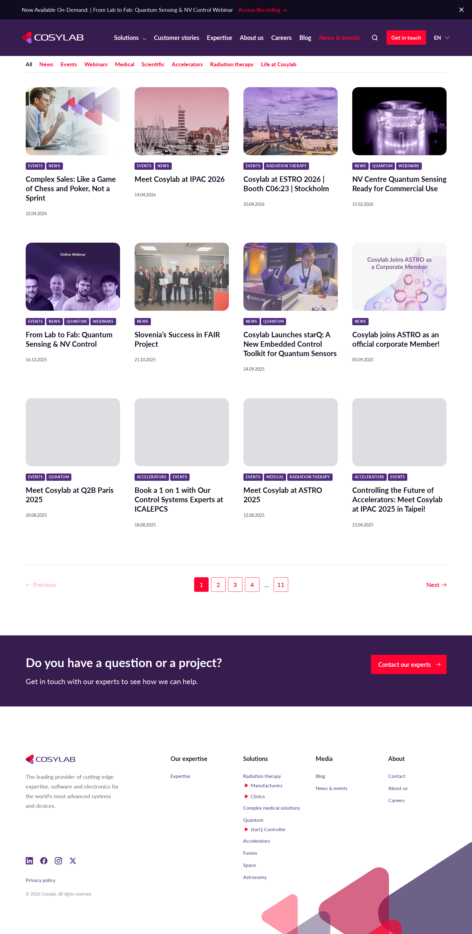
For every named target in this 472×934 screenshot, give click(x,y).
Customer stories (176, 37)
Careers (281, 37)
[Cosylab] (50, 759)
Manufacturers (266, 785)
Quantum (253, 820)
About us (252, 37)
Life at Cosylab (278, 64)
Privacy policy (40, 880)
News (46, 64)
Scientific (153, 64)
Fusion (250, 853)
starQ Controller (268, 829)
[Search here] (374, 37)
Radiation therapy (232, 64)
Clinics (258, 796)
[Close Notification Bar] (461, 10)
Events (68, 64)
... (266, 614)
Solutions (126, 37)
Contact (396, 776)
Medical (124, 64)
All (29, 64)
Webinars (96, 64)
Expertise (219, 37)
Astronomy (255, 877)
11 (281, 614)
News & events (339, 37)
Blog (305, 37)
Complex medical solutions (271, 808)
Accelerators (187, 64)
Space (249, 865)
